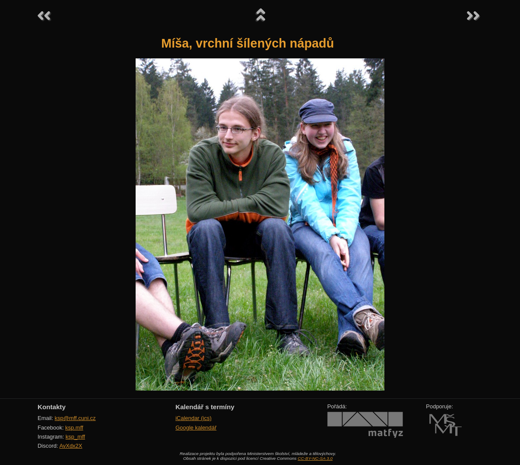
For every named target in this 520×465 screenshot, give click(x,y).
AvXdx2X (70, 446)
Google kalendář (195, 427)
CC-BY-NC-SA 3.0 (315, 458)
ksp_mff (75, 436)
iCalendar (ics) (193, 418)
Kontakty (52, 406)
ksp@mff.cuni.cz (75, 418)
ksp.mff (74, 427)
